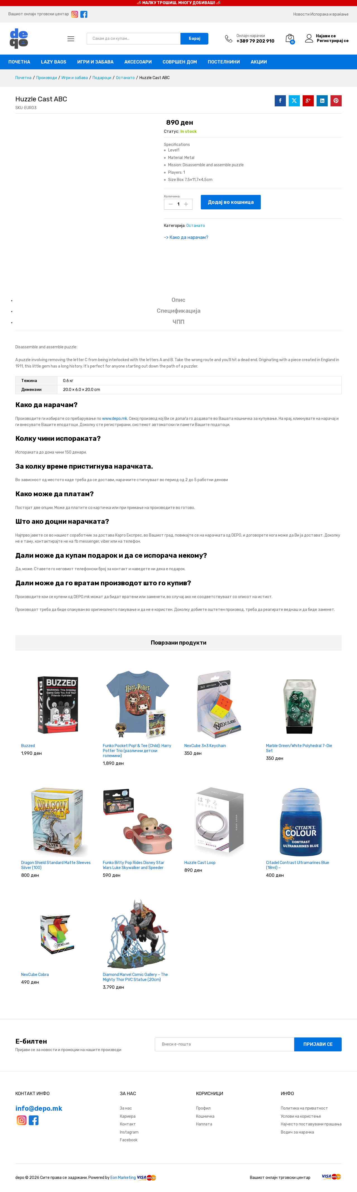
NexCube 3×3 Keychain (205, 745)
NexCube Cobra (35, 974)
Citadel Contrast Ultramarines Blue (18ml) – (297, 865)
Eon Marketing (123, 1177)
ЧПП (178, 322)
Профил (203, 1108)
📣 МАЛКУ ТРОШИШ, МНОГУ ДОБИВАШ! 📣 (179, 3)
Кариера (128, 1116)
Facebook (129, 1140)
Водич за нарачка (297, 1132)
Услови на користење (301, 1116)
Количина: (172, 196)
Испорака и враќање (329, 14)
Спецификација (179, 310)
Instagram (129, 1132)
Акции (259, 62)
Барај (194, 38)
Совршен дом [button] (180, 62)
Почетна (19, 62)
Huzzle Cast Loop (200, 862)
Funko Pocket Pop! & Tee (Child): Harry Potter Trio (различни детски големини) (137, 750)
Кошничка (205, 1116)
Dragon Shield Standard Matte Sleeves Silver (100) (56, 865)
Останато (195, 225)
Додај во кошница (231, 202)
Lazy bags (53, 62)
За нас (126, 1108)
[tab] (178, 302)
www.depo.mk (114, 418)
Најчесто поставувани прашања (311, 1124)
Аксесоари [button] (138, 62)
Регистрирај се (333, 41)
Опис (178, 300)
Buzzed (28, 745)
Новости (301, 14)
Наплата (204, 1124)
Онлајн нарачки (251, 36)
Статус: (171, 131)
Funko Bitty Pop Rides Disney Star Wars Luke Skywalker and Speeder (133, 865)
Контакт (128, 1124)
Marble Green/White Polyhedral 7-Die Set (299, 748)
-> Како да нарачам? (186, 237)
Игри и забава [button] (95, 62)
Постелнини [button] (224, 62)
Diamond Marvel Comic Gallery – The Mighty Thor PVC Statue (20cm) (135, 977)
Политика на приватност (304, 1108)
